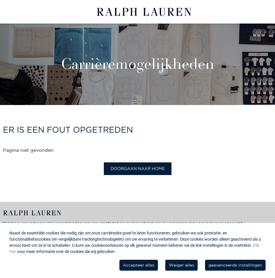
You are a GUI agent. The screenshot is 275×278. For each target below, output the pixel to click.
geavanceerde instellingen (235, 265)
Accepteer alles (138, 265)
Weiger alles (181, 265)
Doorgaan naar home (138, 168)
